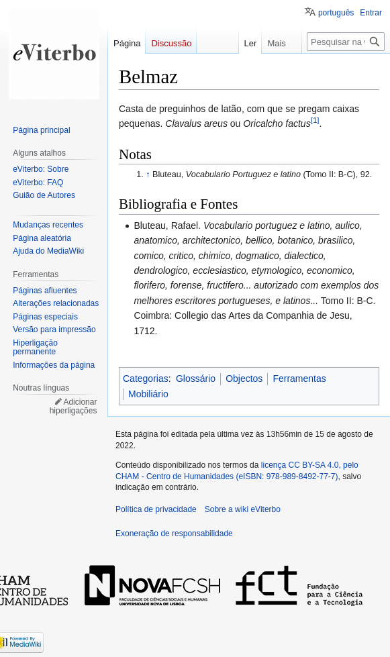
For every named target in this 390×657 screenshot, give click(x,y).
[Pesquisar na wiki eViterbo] (346, 41)
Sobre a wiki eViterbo (243, 509)
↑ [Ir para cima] (148, 174)
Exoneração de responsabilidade (174, 533)
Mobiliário (148, 394)
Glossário (195, 378)
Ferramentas (299, 378)
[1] (315, 120)
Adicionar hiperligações (73, 406)
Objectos (244, 378)
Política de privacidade (156, 509)
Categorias (145, 378)
